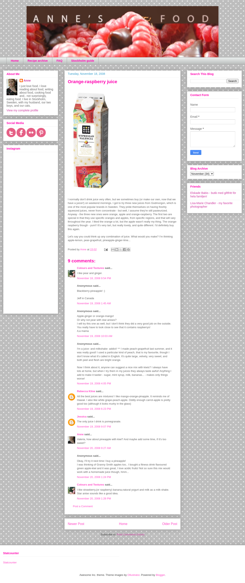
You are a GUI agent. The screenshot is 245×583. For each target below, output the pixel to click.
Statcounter (10, 562)
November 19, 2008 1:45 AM (94, 303)
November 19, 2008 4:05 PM (94, 383)
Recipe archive (38, 60)
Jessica (82, 416)
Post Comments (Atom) (130, 534)
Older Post (169, 524)
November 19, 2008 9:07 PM (94, 426)
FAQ (59, 60)
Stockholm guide (82, 60)
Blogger (160, 574)
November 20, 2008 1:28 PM (94, 498)
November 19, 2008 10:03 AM (94, 336)
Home (15, 60)
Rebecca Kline (86, 391)
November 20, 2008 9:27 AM (94, 448)
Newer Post (76, 524)
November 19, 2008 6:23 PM (94, 408)
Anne (80, 434)
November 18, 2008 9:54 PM (94, 278)
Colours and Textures (90, 268)
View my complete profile (22, 110)
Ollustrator (133, 574)
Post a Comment (83, 506)
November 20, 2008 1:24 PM (94, 477)
